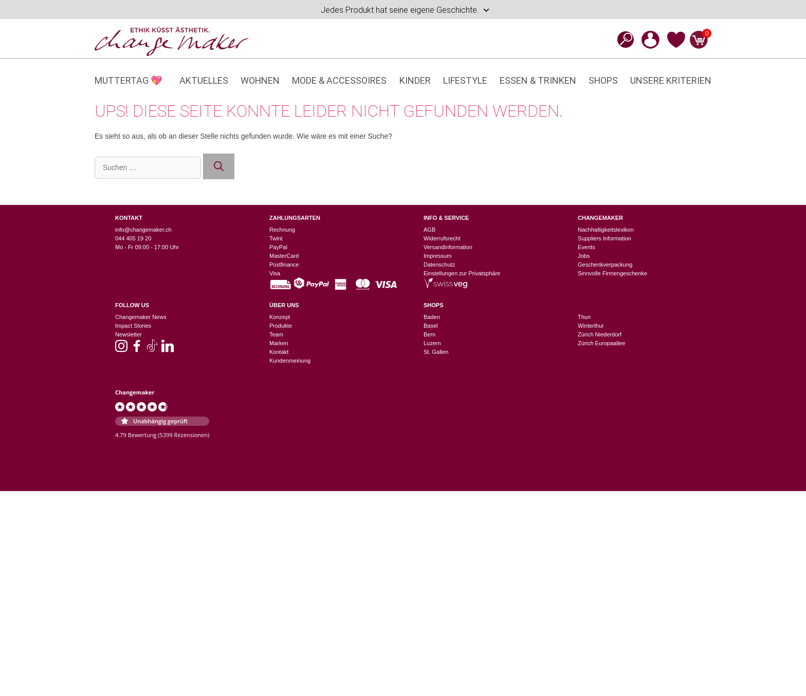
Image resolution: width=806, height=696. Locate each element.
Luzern (432, 343)
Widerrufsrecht (442, 238)
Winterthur (591, 326)
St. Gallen (436, 352)
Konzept (279, 317)
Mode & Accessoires (339, 80)
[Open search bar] (622, 39)
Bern (429, 334)
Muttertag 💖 (128, 80)
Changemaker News (141, 317)
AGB (429, 230)
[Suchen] (218, 167)
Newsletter (128, 334)
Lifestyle (465, 80)
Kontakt (278, 352)
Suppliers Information (604, 238)
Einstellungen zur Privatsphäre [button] (462, 273)
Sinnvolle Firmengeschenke (612, 273)
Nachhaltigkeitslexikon (606, 230)
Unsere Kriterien (670, 80)
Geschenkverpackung (605, 264)
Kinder (415, 80)
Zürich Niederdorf (599, 334)
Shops (603, 80)
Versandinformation (448, 247)
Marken (278, 343)
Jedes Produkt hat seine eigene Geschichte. (405, 10)
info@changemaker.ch (143, 230)
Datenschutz (439, 264)
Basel (431, 326)
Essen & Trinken (538, 80)
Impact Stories (133, 326)
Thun (584, 317)
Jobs (584, 256)
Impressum (437, 256)
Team (276, 334)
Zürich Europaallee (601, 343)
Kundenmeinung (289, 361)
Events (586, 247)
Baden (432, 317)
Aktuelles (203, 80)
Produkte (280, 326)
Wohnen (260, 80)
